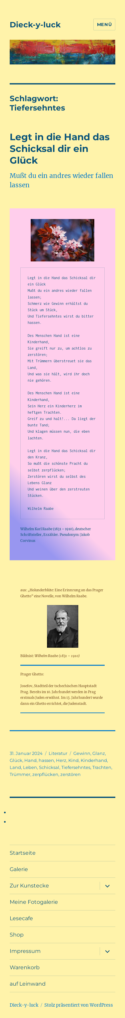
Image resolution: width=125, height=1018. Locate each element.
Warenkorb (25, 967)
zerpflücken (45, 774)
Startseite (23, 853)
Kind (73, 760)
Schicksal (49, 767)
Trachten (101, 767)
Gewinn (81, 753)
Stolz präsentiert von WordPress (78, 1005)
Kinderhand (94, 760)
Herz (61, 760)
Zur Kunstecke (29, 885)
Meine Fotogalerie (34, 902)
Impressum (25, 951)
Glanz (98, 753)
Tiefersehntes (75, 767)
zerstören (70, 774)
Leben (30, 767)
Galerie (19, 869)
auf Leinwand (28, 984)
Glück (16, 760)
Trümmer (20, 774)
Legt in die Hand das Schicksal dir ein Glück (60, 148)
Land (15, 767)
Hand (30, 760)
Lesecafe (21, 918)
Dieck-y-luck (35, 24)
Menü (104, 24)
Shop (17, 935)
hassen (46, 760)
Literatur (58, 753)
